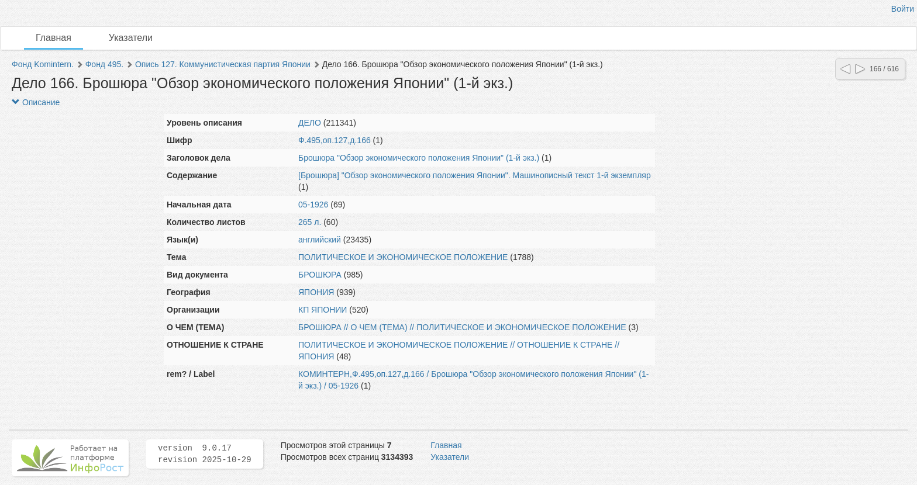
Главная (53, 38)
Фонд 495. (104, 64)
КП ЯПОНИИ (322, 309)
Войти (902, 8)
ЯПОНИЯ (316, 292)
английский (319, 239)
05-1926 (313, 204)
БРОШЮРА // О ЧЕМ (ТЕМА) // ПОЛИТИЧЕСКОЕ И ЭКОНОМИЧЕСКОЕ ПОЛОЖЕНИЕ (462, 327)
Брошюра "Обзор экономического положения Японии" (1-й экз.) (418, 157)
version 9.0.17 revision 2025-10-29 (204, 454)
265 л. (309, 222)
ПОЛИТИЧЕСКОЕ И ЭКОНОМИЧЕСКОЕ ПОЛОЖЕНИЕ (403, 257)
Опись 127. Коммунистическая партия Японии (223, 64)
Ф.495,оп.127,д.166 (334, 140)
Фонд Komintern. (43, 64)
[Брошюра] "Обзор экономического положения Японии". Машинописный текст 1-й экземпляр (474, 175)
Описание (36, 102)
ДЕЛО (309, 122)
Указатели (131, 38)
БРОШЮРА (320, 274)
